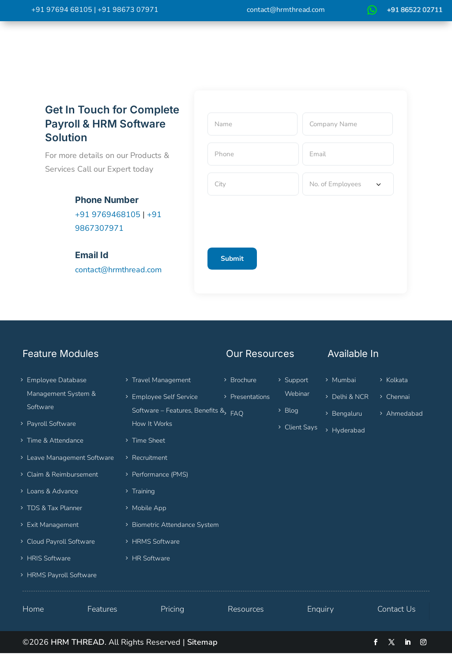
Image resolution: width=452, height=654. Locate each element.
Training (143, 491)
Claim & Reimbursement (62, 474)
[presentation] (274, 220)
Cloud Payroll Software (61, 542)
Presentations (250, 397)
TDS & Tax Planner (54, 508)
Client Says (301, 428)
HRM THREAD (78, 643)
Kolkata (397, 380)
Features (102, 610)
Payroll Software (51, 424)
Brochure (243, 380)
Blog (291, 410)
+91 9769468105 (109, 215)
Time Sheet (148, 441)
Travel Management (161, 380)
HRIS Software (49, 559)
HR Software (151, 559)
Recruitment (149, 458)
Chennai (398, 397)
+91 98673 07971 (128, 10)
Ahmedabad (404, 414)
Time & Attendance (55, 441)
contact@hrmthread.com (286, 10)
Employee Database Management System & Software (61, 394)
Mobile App (149, 508)
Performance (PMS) (160, 474)
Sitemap (202, 643)
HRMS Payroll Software (62, 575)
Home (33, 610)
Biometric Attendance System (175, 525)
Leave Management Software (70, 458)
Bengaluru (347, 414)
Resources (246, 610)
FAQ (236, 414)
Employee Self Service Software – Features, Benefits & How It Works (178, 411)
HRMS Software (156, 542)
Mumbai (344, 380)
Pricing (172, 610)
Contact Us (396, 610)
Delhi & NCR (350, 397)
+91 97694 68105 (61, 10)
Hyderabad (348, 431)
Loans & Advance (52, 491)
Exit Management (53, 525)
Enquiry (320, 610)
